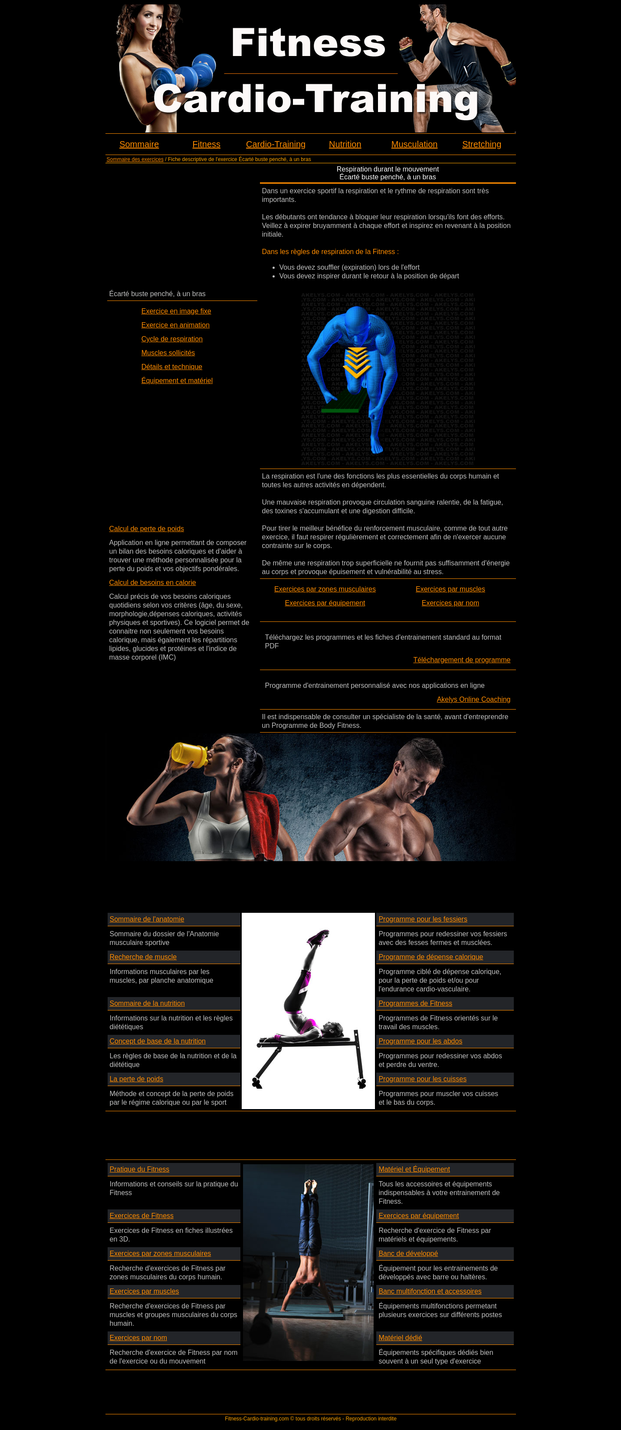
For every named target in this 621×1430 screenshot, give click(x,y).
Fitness (206, 144)
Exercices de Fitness (142, 1215)
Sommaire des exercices (135, 159)
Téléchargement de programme (461, 660)
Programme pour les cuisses (422, 1079)
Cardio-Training (276, 144)
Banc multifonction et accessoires (429, 1291)
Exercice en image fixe (176, 311)
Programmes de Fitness (415, 1003)
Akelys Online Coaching (474, 699)
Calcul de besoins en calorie (152, 582)
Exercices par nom (451, 603)
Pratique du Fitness (140, 1169)
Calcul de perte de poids (146, 528)
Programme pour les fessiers (422, 919)
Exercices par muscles (450, 589)
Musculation (414, 144)
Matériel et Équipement (414, 1169)
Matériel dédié (400, 1337)
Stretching (481, 144)
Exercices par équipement (325, 603)
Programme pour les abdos (420, 1041)
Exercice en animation (175, 325)
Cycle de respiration (172, 339)
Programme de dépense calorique (430, 957)
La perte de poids (137, 1079)
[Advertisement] (182, 226)
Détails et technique (172, 366)
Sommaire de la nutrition (147, 1003)
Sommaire (139, 144)
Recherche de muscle (143, 957)
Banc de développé (408, 1253)
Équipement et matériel (177, 380)
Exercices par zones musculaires (325, 589)
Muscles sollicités (168, 353)
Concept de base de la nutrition (158, 1041)
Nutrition (345, 144)
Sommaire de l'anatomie (147, 919)
